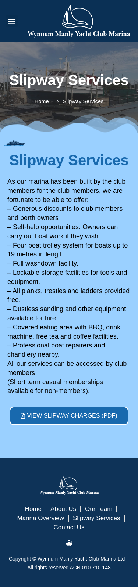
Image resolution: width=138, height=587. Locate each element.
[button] (12, 21)
